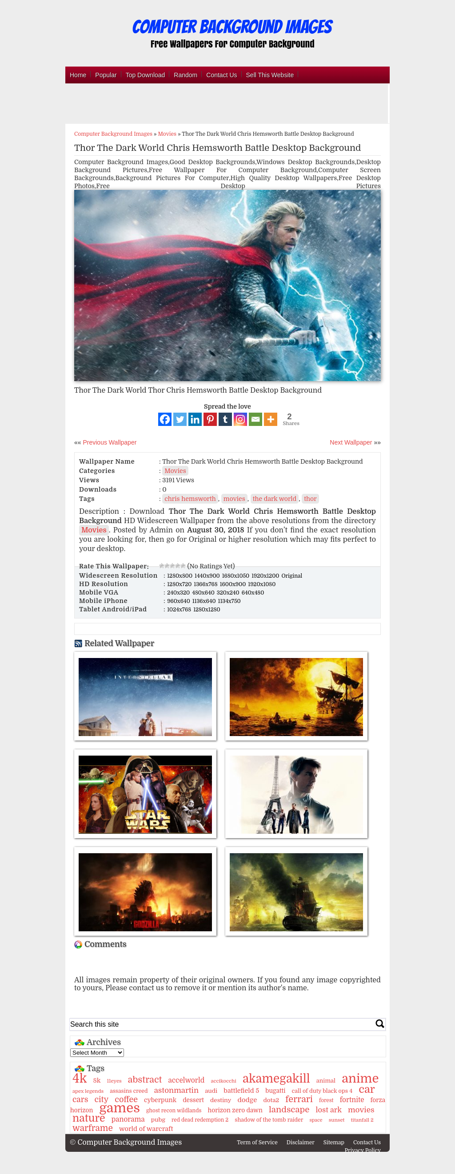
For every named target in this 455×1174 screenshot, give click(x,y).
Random (185, 75)
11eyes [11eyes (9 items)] (114, 1081)
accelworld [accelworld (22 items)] (186, 1080)
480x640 (204, 593)
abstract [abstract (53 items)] (145, 1080)
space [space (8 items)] (315, 1120)
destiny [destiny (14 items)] (220, 1100)
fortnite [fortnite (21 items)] (352, 1100)
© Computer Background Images (126, 1142)
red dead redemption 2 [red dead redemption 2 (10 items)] (200, 1120)
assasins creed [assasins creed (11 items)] (129, 1091)
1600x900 (233, 584)
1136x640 (204, 601)
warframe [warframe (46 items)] (92, 1128)
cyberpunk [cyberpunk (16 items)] (160, 1099)
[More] (270, 419)
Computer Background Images (113, 134)
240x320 (179, 593)
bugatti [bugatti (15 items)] (275, 1090)
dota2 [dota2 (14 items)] (271, 1100)
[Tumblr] (225, 419)
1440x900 (208, 576)
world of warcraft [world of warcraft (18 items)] (146, 1128)
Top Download (145, 75)
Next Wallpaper (351, 442)
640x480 (253, 593)
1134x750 (229, 601)
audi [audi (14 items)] (211, 1090)
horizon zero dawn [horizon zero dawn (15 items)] (235, 1110)
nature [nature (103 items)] (88, 1118)
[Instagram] (240, 419)
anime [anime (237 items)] (360, 1079)
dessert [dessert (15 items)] (193, 1100)
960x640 (179, 601)
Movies (167, 134)
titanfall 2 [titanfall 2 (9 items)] (362, 1120)
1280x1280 (206, 610)
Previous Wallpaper (109, 442)
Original (291, 576)
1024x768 (179, 610)
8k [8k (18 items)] (96, 1080)
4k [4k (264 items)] (79, 1079)
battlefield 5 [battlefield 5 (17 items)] (241, 1090)
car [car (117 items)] (367, 1089)
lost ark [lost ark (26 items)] (328, 1110)
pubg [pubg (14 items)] (158, 1119)
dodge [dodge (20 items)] (247, 1100)
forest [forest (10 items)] (326, 1100)
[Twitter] (180, 419)
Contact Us (221, 75)
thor (310, 498)
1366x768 (206, 584)
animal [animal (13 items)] (325, 1080)
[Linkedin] (195, 419)
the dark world (275, 498)
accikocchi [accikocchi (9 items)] (223, 1081)
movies (234, 498)
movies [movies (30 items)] (361, 1110)
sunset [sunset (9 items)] (337, 1120)
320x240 (229, 593)
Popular (105, 75)
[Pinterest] (210, 419)
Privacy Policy (362, 1150)
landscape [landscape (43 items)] (289, 1110)
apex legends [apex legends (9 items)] (88, 1091)
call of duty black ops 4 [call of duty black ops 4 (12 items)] (322, 1091)
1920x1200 (265, 576)
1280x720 (180, 584)
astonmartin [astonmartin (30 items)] (176, 1090)
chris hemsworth (190, 498)
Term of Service (257, 1142)
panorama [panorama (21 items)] (128, 1119)
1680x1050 (236, 576)
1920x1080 (261, 584)
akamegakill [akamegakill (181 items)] (276, 1078)
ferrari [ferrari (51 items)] (299, 1099)
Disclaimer (301, 1142)
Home (78, 75)
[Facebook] (165, 419)
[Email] (255, 419)
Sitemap (333, 1142)
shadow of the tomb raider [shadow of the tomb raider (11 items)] (269, 1120)
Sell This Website (270, 75)
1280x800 (180, 576)
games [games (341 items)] (119, 1108)
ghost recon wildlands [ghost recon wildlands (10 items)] (173, 1110)
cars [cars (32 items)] (80, 1099)
